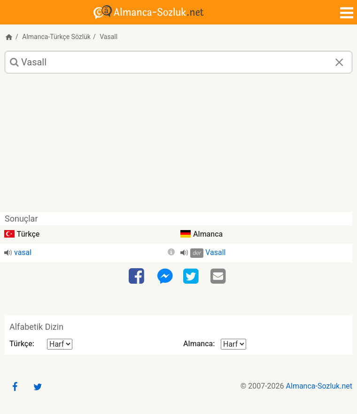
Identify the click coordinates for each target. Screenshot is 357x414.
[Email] (219, 277)
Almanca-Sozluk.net (319, 386)
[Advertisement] (178, 146)
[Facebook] (137, 277)
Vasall (215, 252)
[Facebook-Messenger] (165, 277)
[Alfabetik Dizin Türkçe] (59, 344)
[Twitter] (192, 277)
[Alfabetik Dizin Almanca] (233, 344)
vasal (22, 252)
